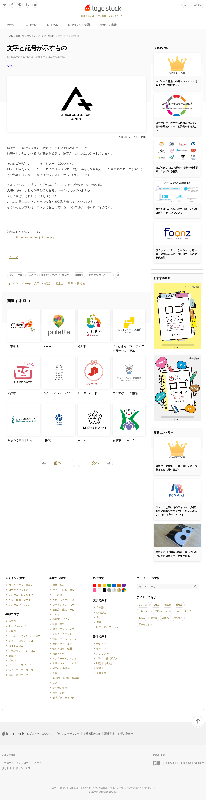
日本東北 (13, 346)
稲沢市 (82, 346)
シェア (11, 66)
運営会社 (109, 733)
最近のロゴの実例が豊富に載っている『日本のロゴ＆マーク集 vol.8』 (176, 554)
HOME (10, 36)
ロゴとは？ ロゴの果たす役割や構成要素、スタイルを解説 (177, 169)
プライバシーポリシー (67, 733)
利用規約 (135, 788)
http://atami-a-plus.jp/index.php (34, 237)
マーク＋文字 (31, 283)
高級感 (165, 618)
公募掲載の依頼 (91, 733)
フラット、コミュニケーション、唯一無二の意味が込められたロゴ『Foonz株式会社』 (176, 254)
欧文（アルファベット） (100, 275)
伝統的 (167, 604)
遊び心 (154, 618)
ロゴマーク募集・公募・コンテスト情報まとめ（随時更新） (176, 83)
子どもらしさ (161, 611)
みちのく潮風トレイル (21, 440)
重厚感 (179, 604)
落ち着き (178, 618)
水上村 (82, 440)
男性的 (81, 283)
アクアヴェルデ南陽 (125, 393)
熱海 (70, 283)
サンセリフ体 (15, 275)
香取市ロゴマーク (124, 440)
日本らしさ (144, 624)
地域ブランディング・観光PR (41, 36)
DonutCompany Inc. (108, 792)
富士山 (59, 283)
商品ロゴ (31, 275)
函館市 (11, 393)
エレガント (144, 611)
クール (176, 611)
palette (46, 346)
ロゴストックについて (39, 733)
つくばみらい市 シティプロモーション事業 (128, 348)
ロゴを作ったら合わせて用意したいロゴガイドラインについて (176, 211)
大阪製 (46, 440)
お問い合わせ (125, 733)
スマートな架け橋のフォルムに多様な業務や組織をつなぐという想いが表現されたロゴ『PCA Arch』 (176, 511)
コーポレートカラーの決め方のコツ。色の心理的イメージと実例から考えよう (176, 126)
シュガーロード (87, 393)
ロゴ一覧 (20, 36)
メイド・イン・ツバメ (56, 393)
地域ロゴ (79, 275)
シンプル (14, 283)
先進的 (47, 283)
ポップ (187, 611)
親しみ (142, 618)
